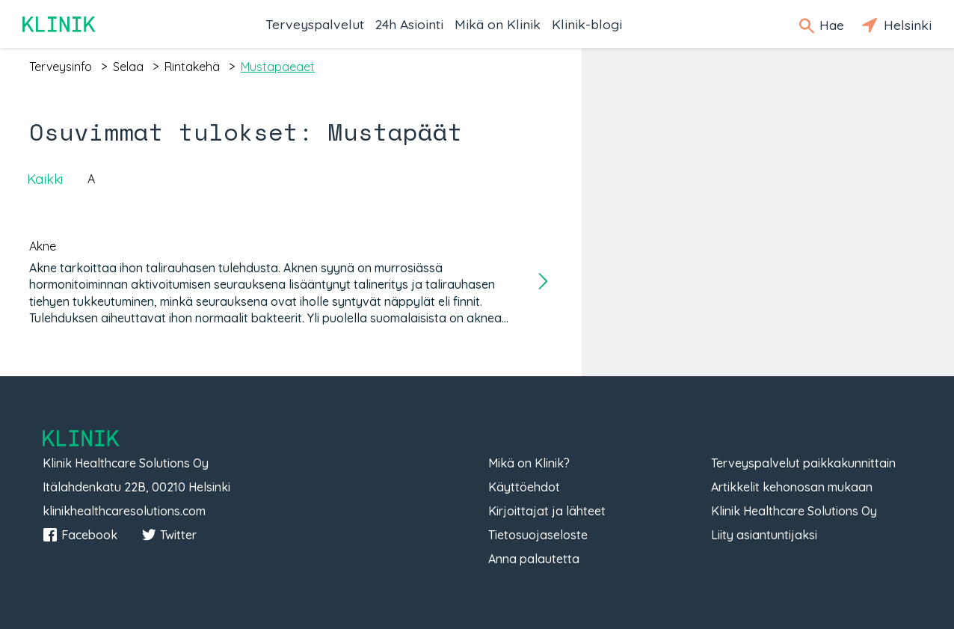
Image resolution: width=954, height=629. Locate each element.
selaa (128, 66)
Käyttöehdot (524, 486)
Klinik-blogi (587, 24)
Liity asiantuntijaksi (764, 534)
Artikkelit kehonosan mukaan (792, 486)
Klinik (59, 24)
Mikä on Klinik (498, 24)
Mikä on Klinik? (529, 462)
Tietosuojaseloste (538, 534)
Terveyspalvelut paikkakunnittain (803, 462)
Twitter (169, 534)
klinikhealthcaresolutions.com (124, 510)
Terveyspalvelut (314, 24)
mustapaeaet (278, 66)
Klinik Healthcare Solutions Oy (794, 510)
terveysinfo (60, 66)
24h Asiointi (409, 24)
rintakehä (192, 66)
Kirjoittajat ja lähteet (547, 510)
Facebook (80, 534)
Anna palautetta (533, 558)
